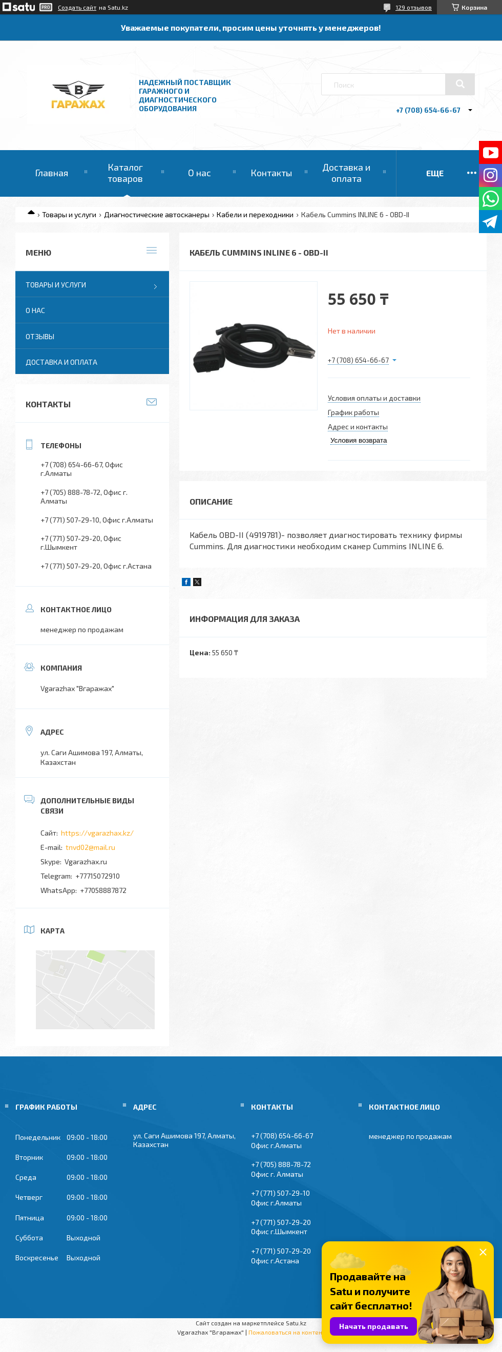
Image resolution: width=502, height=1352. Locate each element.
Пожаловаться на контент (286, 1332)
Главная (51, 172)
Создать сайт (77, 7)
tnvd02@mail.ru (90, 847)
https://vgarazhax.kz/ (97, 832)
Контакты (271, 172)
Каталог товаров (125, 172)
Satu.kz (296, 1322)
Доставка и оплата (346, 172)
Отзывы (40, 336)
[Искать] (460, 84)
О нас (199, 172)
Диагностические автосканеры (157, 214)
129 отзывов (413, 7)
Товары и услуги (69, 214)
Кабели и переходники (255, 214)
